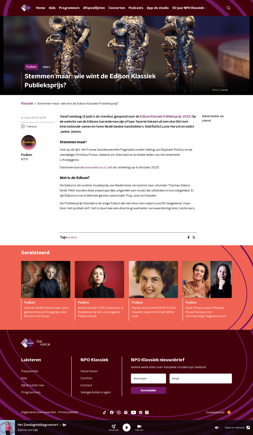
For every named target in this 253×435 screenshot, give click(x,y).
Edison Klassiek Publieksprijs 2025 (165, 116)
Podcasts (136, 8)
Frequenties (29, 371)
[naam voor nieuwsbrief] (148, 378)
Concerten (116, 8)
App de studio (158, 8)
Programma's (69, 8)
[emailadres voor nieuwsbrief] (201, 378)
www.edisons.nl (95, 167)
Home (40, 8)
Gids (52, 8)
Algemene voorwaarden (38, 412)
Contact (86, 385)
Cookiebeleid (215, 412)
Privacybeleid (68, 412)
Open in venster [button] (237, 427)
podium (72, 237)
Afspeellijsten (94, 8)
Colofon (86, 378)
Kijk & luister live (32, 385)
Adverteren (89, 371)
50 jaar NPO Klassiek (189, 8)
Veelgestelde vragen (95, 392)
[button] (113, 427)
